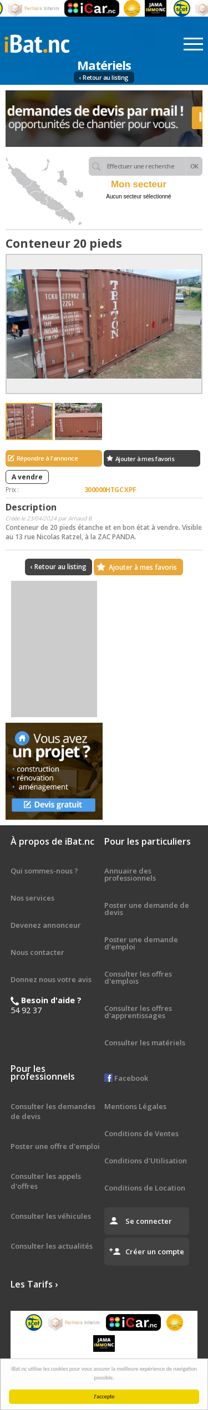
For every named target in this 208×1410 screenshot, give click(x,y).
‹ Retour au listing (104, 77)
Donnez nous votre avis (51, 979)
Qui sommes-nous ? (44, 871)
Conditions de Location (144, 1188)
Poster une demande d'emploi (141, 943)
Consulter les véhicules (51, 1216)
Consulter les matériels (144, 1043)
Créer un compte (154, 1251)
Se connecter (148, 1221)
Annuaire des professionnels (130, 874)
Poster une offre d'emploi (55, 1146)
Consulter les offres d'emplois (138, 977)
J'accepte (105, 1396)
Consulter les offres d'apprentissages (138, 1011)
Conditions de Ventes (141, 1133)
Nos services (32, 898)
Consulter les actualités (52, 1246)
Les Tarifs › (34, 1284)
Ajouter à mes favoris (144, 458)
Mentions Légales (135, 1106)
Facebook (126, 1078)
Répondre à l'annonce (47, 458)
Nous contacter (37, 952)
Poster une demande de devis (146, 908)
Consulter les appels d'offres (46, 1181)
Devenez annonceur (46, 925)
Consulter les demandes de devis (53, 1111)
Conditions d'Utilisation (145, 1161)
